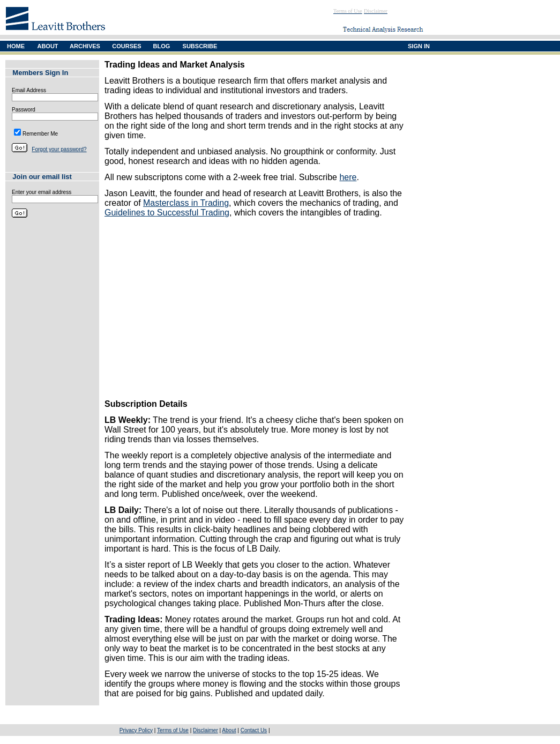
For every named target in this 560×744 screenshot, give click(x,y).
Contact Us (254, 730)
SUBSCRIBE (200, 46)
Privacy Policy (136, 730)
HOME (16, 46)
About (229, 730)
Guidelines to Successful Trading (166, 212)
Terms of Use (173, 730)
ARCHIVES (85, 46)
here (347, 177)
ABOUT (47, 46)
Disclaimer (205, 730)
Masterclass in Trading (186, 202)
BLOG (161, 46)
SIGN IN (419, 46)
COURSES (126, 46)
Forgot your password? (59, 149)
